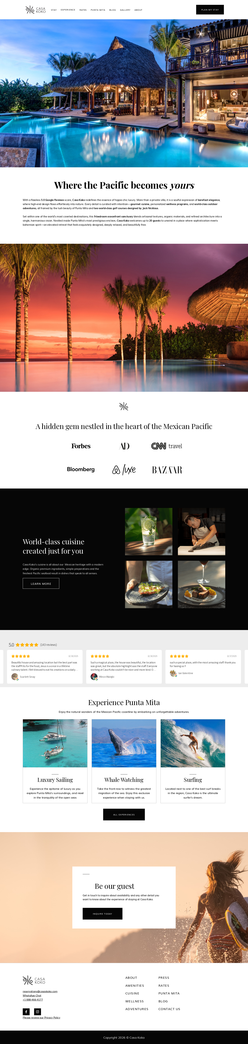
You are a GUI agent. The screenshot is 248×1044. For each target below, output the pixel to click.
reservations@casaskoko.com (40, 991)
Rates (83, 9)
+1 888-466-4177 (33, 999)
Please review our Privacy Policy (41, 1017)
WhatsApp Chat (32, 995)
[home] (35, 10)
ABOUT (139, 9)
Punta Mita (98, 9)
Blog (112, 9)
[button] (68, 9)
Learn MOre (41, 583)
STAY (54, 9)
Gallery (125, 9)
